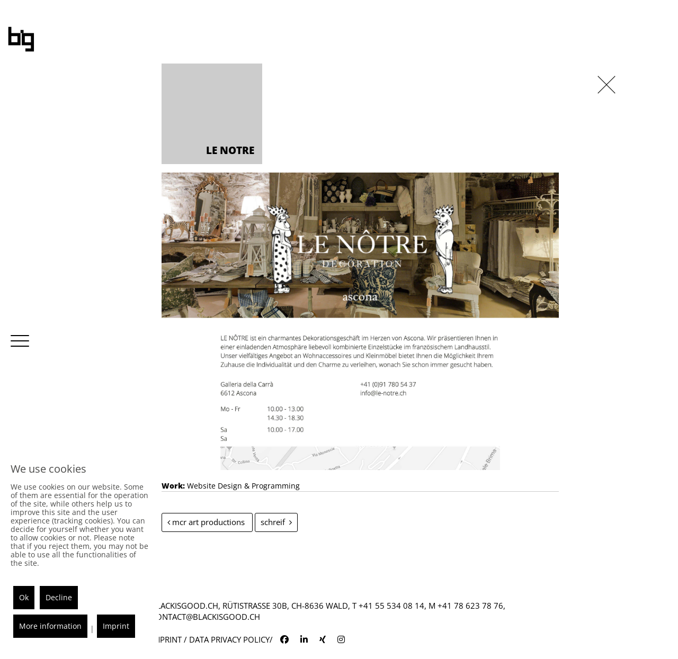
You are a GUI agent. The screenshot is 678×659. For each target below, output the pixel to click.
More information (50, 626)
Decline (59, 597)
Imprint (166, 639)
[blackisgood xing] (322, 639)
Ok (24, 597)
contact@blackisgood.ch (205, 616)
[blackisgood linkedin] (304, 639)
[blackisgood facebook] (284, 639)
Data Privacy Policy (229, 639)
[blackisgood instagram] (341, 639)
